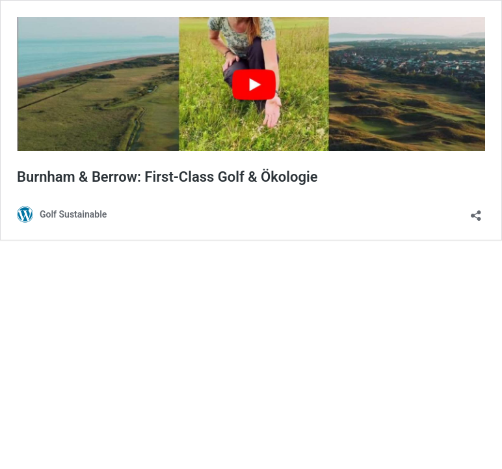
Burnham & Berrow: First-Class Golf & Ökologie (167, 177)
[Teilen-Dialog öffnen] (476, 211)
